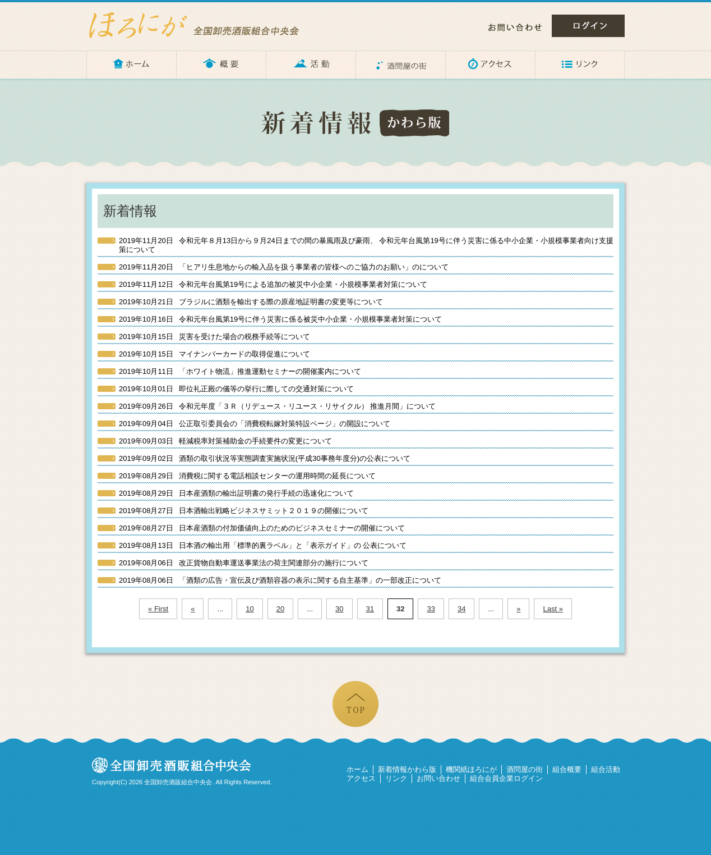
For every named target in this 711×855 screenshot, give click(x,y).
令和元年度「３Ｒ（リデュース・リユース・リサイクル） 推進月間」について (277, 406)
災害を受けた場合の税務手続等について (214, 336)
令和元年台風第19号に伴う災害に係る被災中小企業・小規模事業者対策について (280, 319)
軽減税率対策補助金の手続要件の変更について (225, 441)
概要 (221, 65)
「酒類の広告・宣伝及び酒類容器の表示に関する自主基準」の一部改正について (280, 580)
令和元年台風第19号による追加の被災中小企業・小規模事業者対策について (273, 284)
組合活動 (605, 769)
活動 (311, 65)
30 (339, 609)
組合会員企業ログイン (506, 778)
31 (370, 609)
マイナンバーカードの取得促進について (214, 354)
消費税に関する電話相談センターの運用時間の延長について (247, 476)
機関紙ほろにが (471, 769)
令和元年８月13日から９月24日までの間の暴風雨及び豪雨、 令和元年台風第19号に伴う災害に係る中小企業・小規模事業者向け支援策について (366, 245)
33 (431, 609)
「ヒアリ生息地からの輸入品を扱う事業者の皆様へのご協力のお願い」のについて (284, 267)
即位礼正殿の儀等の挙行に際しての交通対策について (236, 389)
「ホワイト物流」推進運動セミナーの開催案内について (240, 371)
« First (158, 609)
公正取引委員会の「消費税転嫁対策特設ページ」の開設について (254, 423)
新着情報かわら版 (407, 769)
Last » (552, 609)
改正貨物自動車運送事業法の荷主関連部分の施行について (243, 563)
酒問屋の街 (400, 65)
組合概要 (566, 769)
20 (280, 609)
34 (461, 609)
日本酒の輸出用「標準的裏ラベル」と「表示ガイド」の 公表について (263, 545)
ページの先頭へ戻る (355, 704)
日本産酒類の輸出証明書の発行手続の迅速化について (236, 493)
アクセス (490, 65)
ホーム (131, 65)
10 (249, 609)
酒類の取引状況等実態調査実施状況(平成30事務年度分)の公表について (264, 458)
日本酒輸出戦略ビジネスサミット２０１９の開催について (243, 510)
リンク (580, 65)
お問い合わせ (515, 27)
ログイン (588, 26)
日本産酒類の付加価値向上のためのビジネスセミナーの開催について (262, 528)
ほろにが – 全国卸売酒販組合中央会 (204, 25)
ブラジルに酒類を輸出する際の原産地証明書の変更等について (251, 302)
